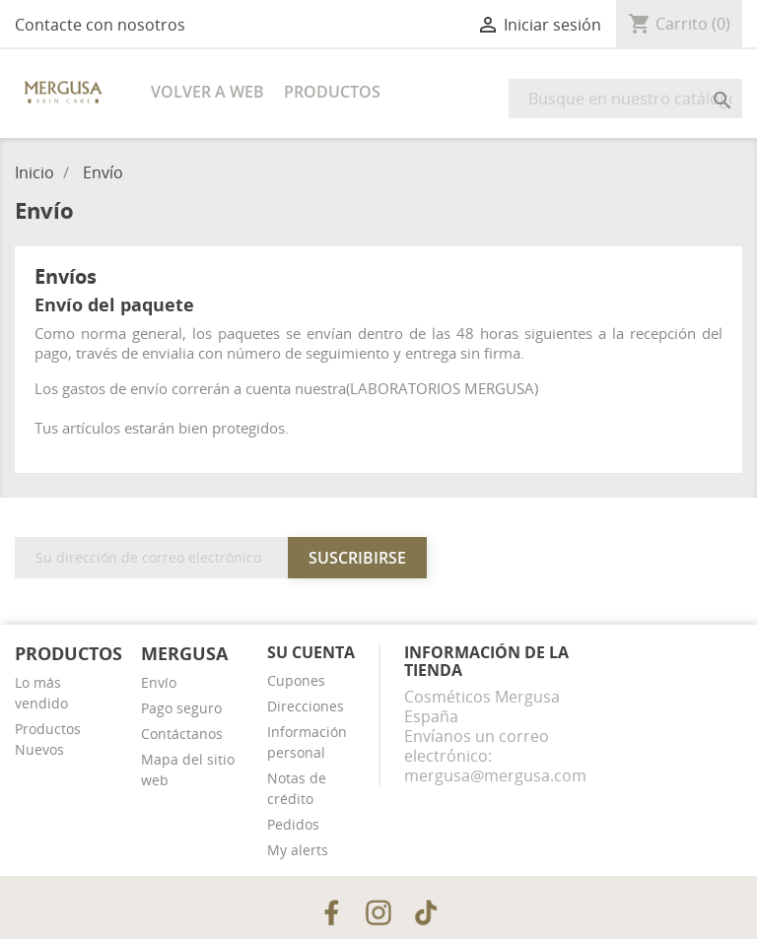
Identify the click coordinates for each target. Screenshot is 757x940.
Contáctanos (182, 733)
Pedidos (293, 824)
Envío (158, 682)
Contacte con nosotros (100, 24)
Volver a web (207, 91)
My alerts (297, 849)
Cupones (296, 680)
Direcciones (305, 706)
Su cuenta (311, 652)
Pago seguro (181, 708)
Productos (332, 91)
